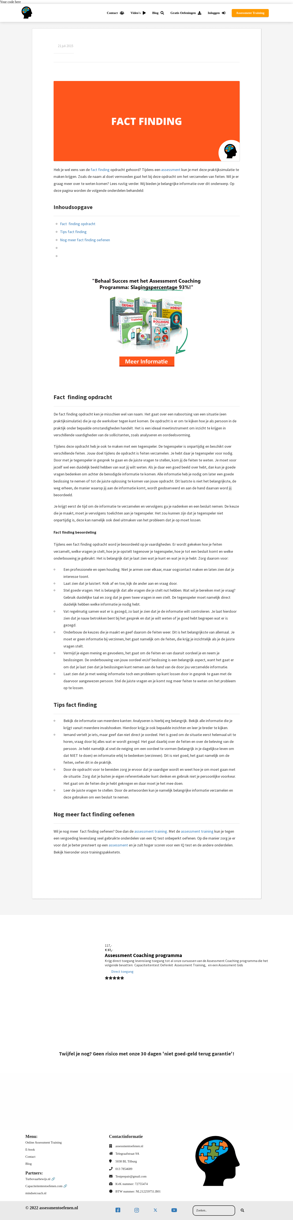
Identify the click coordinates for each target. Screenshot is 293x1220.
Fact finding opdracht (78, 223)
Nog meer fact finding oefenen (85, 239)
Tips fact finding (73, 231)
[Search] (242, 1210)
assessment (170, 169)
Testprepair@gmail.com (131, 1176)
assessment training (150, 831)
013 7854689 (124, 1169)
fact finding (100, 169)
